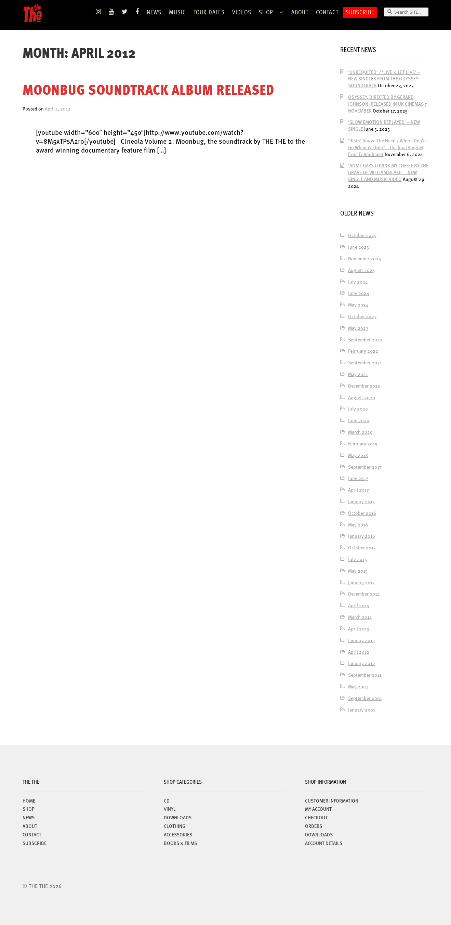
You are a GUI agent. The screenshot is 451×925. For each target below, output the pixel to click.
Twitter (125, 12)
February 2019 (362, 443)
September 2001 (365, 697)
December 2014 (364, 593)
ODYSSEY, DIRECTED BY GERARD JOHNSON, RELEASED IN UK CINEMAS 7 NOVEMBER (387, 103)
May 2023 (358, 327)
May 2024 (358, 304)
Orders (313, 825)
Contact (327, 12)
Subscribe (360, 12)
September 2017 (365, 466)
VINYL (170, 808)
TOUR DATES (209, 12)
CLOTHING (174, 825)
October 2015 (362, 547)
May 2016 (358, 524)
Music (177, 12)
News (154, 12)
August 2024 (361, 269)
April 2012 (358, 651)
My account (318, 808)
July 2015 (357, 559)
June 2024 (358, 292)
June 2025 (358, 246)
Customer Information (331, 800)
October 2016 (362, 512)
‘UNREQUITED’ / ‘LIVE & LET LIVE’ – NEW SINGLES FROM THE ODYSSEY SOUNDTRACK (384, 78)
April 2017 (358, 489)
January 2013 (361, 640)
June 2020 (358, 420)
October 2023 (362, 316)
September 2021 (365, 362)
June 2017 (358, 477)
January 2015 (361, 582)
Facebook (137, 12)
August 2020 (361, 397)
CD (167, 800)
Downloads (319, 834)
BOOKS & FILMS (180, 842)
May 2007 (358, 686)
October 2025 (362, 235)
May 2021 (358, 373)
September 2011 (364, 674)
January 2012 (361, 663)
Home (29, 800)
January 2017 (361, 501)
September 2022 (365, 339)
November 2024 (364, 258)
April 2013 (358, 628)
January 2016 (361, 535)
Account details (323, 842)
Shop (266, 12)
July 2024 (358, 281)
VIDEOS (241, 12)
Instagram (98, 12)
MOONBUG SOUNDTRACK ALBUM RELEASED (148, 89)
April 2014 (358, 605)
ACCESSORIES (178, 834)
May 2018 (358, 455)
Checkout (316, 817)
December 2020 (364, 385)
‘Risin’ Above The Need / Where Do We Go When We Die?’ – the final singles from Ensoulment (387, 147)
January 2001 (361, 709)
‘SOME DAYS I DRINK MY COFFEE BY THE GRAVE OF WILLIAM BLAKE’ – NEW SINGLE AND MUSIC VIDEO (388, 172)
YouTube (111, 12)
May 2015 (358, 570)
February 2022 (363, 350)
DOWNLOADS (177, 817)
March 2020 (360, 431)
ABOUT (299, 12)
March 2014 (360, 616)
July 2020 (358, 408)
